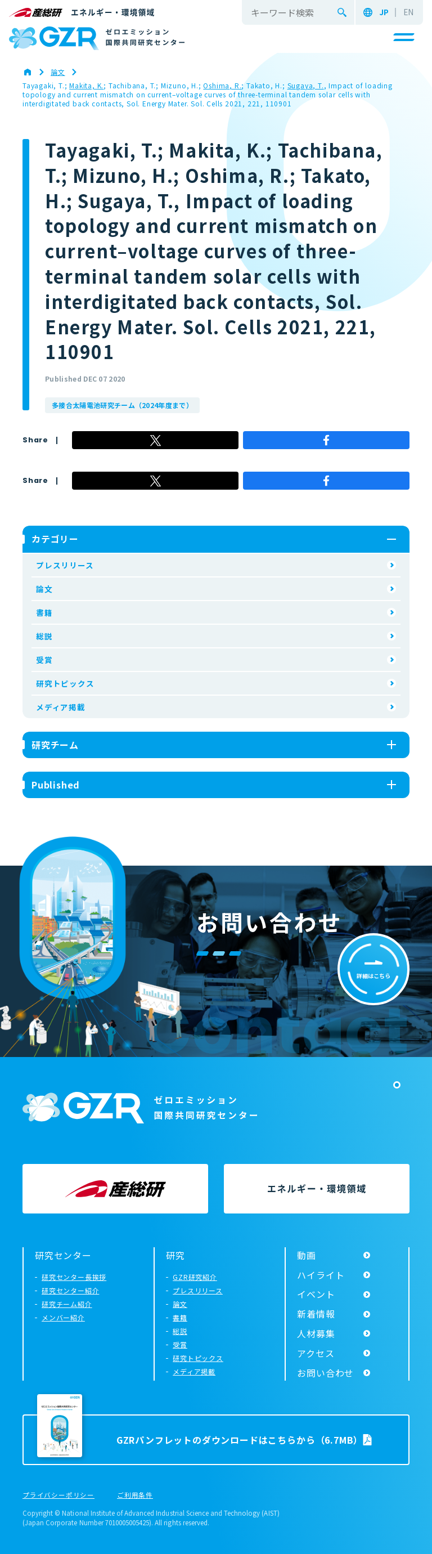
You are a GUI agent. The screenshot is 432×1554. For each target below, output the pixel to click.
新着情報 (316, 1313)
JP (384, 12)
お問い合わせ (325, 1373)
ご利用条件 (135, 1495)
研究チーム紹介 (67, 1304)
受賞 (44, 659)
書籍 (44, 612)
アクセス (315, 1353)
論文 (44, 588)
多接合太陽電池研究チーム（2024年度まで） (122, 405)
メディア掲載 (61, 707)
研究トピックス (65, 683)
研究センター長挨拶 (74, 1277)
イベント (316, 1294)
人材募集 (316, 1333)
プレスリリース (65, 565)
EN (408, 12)
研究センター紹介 (70, 1290)
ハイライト (320, 1275)
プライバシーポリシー (58, 1495)
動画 (306, 1255)
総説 (44, 636)
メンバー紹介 (63, 1317)
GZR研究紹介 (195, 1277)
